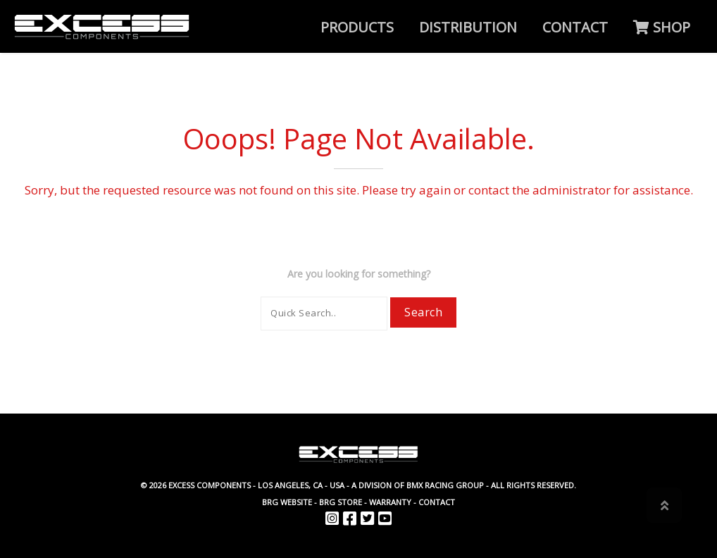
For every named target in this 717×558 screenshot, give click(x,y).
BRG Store (340, 502)
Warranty (390, 502)
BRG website (287, 502)
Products (357, 27)
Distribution (468, 27)
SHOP (661, 27)
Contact (575, 27)
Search (423, 312)
